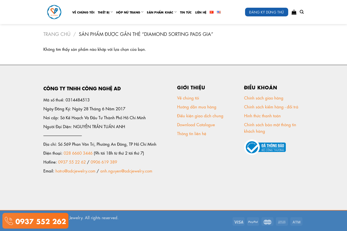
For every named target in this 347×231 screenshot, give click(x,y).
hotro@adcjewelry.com (75, 170)
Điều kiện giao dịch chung (201, 115)
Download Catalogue (196, 124)
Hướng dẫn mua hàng (196, 106)
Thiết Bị (105, 12)
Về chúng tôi (83, 12)
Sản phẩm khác (162, 12)
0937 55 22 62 (72, 161)
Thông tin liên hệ (192, 133)
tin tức (186, 12)
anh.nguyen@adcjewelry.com (126, 170)
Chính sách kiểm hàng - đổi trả (272, 106)
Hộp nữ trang (129, 12)
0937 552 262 (39, 220)
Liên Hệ (201, 12)
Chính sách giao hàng (263, 97)
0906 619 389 (104, 161)
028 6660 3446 (78, 152)
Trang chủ (56, 34)
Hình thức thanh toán (263, 115)
